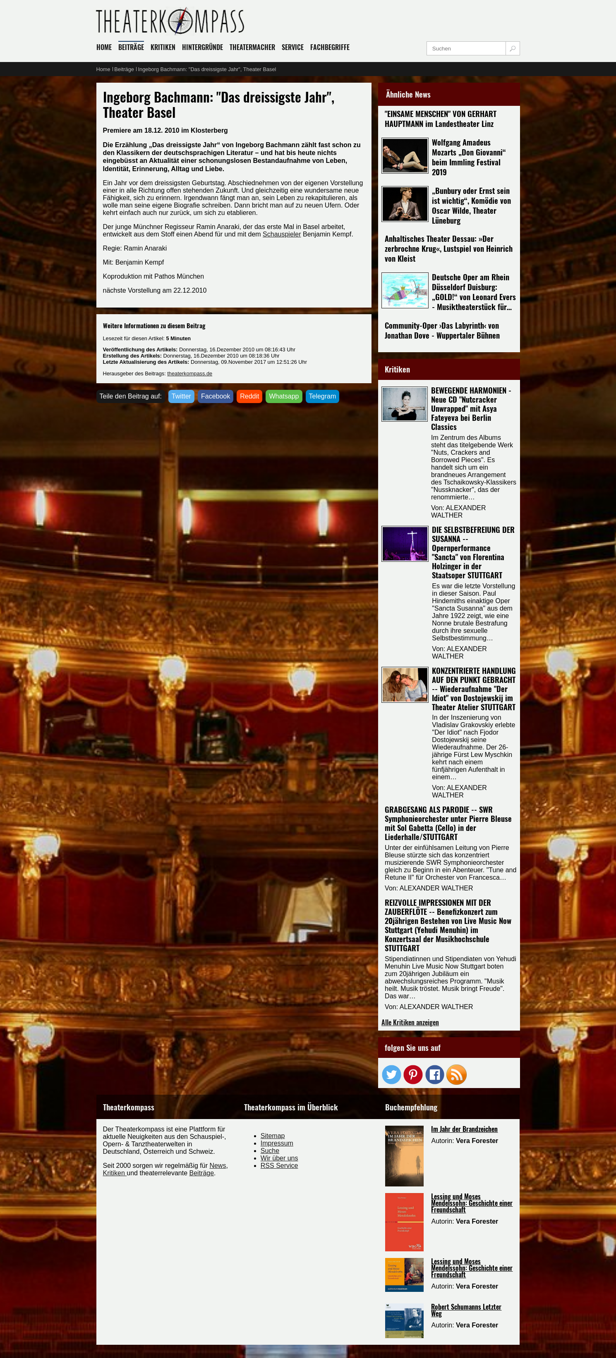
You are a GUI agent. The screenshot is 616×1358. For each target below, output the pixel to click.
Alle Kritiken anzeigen (410, 1022)
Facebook (215, 396)
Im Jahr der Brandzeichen (464, 1129)
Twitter (181, 396)
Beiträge (201, 1173)
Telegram (322, 396)
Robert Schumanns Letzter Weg (466, 1310)
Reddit (249, 396)
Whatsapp (284, 396)
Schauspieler (282, 234)
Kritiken (115, 1173)
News (217, 1165)
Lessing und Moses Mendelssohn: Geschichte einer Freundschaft (472, 1203)
